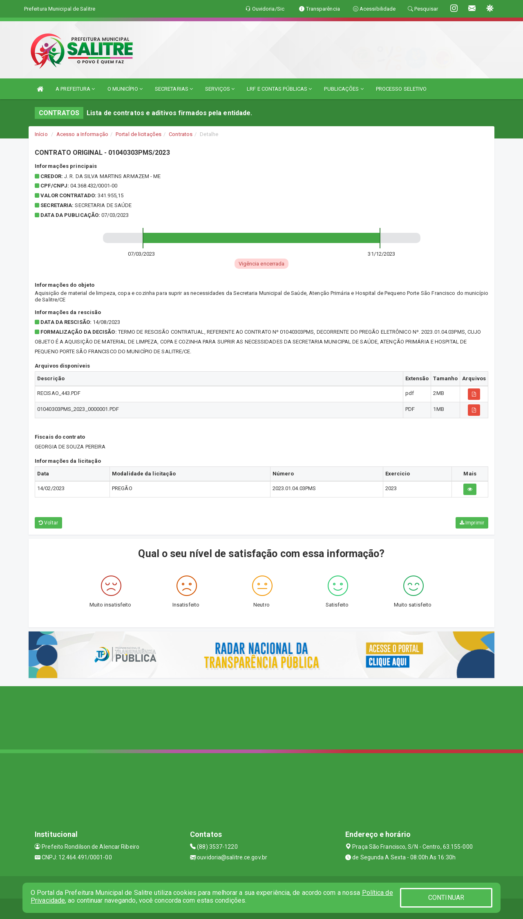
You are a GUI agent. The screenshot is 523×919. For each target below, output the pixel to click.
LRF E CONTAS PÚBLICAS (279, 89)
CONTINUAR (446, 897)
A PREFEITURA (75, 89)
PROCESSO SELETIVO (401, 89)
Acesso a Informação (82, 134)
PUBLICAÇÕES (343, 89)
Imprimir (472, 523)
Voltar (48, 523)
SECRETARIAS (174, 89)
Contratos (180, 134)
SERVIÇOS (220, 89)
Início (41, 134)
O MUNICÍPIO (125, 89)
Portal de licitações (138, 134)
